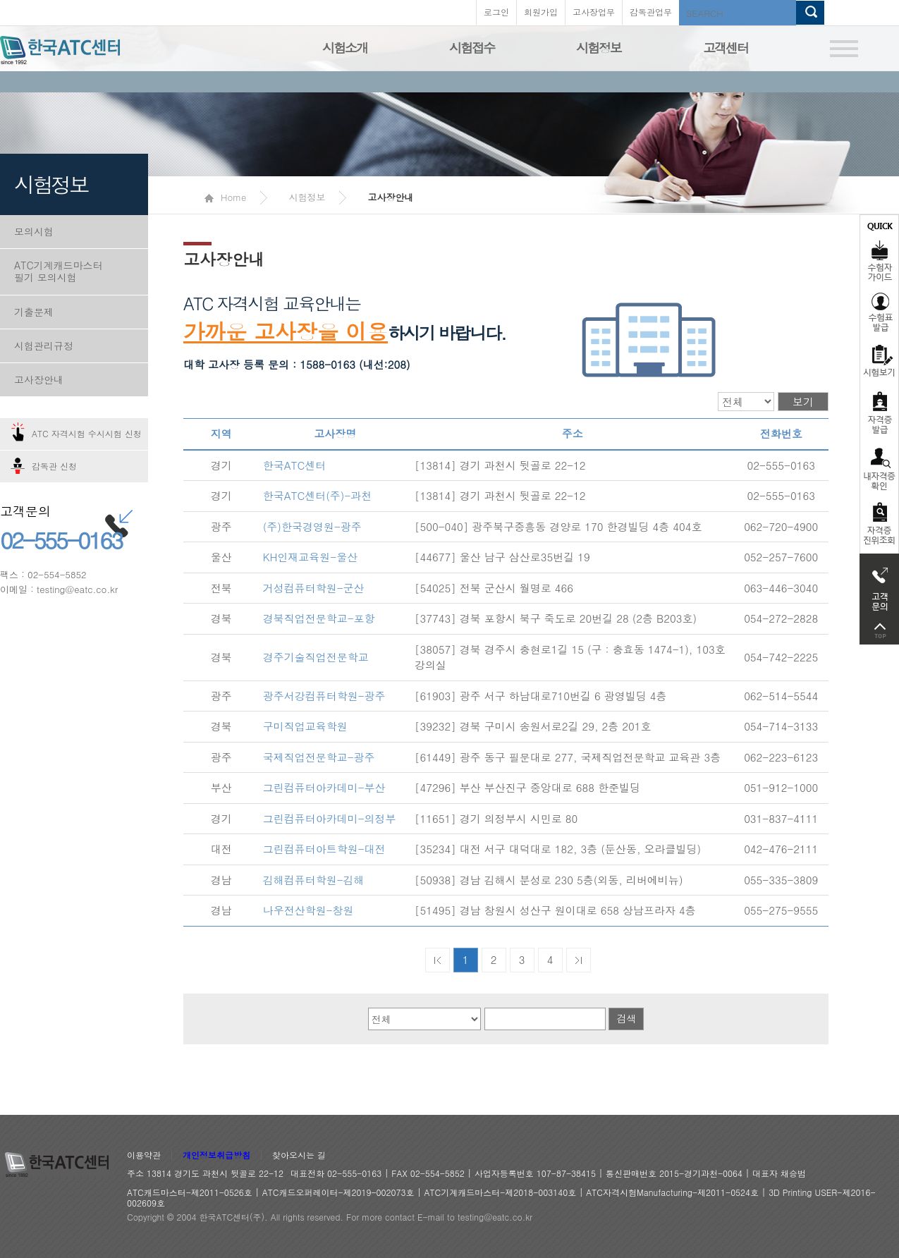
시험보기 (879, 360)
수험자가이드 (879, 250)
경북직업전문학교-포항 (319, 618)
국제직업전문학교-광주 (319, 757)
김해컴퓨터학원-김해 (314, 879)
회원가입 (541, 12)
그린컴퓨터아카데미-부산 (324, 787)
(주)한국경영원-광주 (312, 526)
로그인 (496, 12)
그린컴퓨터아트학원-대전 (324, 848)
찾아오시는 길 (299, 1155)
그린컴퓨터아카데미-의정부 (329, 818)
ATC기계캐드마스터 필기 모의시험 (58, 271)
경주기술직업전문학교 (316, 656)
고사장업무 (594, 12)
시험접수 (471, 47)
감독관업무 (651, 12)
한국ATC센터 (294, 465)
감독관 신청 (54, 466)
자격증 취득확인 (879, 468)
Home (225, 197)
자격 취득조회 (879, 524)
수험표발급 (879, 311)
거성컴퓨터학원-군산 (314, 587)
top (879, 631)
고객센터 (725, 47)
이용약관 (144, 1155)
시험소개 (344, 47)
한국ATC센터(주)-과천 (317, 495)
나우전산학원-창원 (308, 910)
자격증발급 (879, 412)
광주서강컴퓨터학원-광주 (324, 695)
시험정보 (598, 47)
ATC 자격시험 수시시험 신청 (87, 433)
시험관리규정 (43, 345)
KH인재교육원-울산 (310, 556)
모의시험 (34, 231)
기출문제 (34, 312)
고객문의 (879, 585)
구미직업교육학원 (305, 726)
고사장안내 (38, 379)
